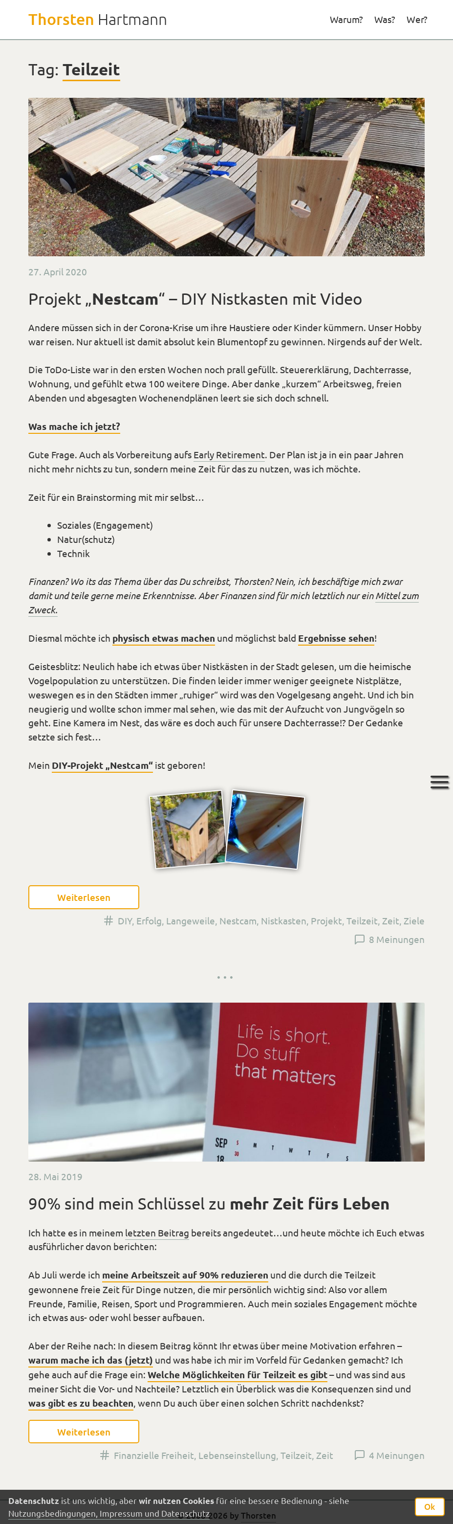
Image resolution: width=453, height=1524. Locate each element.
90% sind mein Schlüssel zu (208, 1203)
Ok (429, 1506)
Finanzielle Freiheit (154, 1455)
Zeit (390, 920)
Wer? (417, 19)
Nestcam (238, 920)
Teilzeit (362, 920)
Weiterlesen (83, 897)
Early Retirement (229, 454)
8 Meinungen (397, 939)
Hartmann (97, 19)
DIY (125, 920)
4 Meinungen (397, 1455)
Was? (384, 19)
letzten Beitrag (157, 1232)
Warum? (346, 19)
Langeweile (190, 920)
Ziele (414, 920)
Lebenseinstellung (237, 1455)
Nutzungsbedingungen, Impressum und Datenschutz (109, 1513)
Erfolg (149, 920)
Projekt (326, 920)
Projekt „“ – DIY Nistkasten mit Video (195, 298)
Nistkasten (283, 920)
